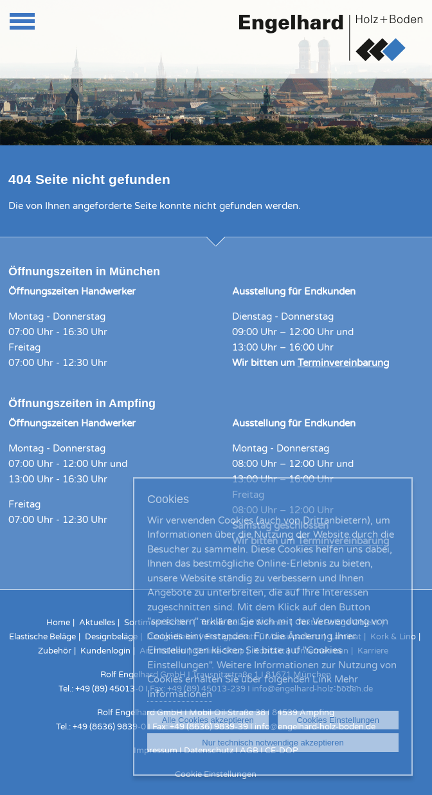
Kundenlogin (105, 651)
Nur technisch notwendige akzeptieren (272, 742)
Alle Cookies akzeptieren (208, 720)
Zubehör (54, 651)
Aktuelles (97, 622)
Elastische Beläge (42, 637)
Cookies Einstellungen (337, 720)
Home (58, 622)
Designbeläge (111, 637)
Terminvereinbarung (343, 363)
